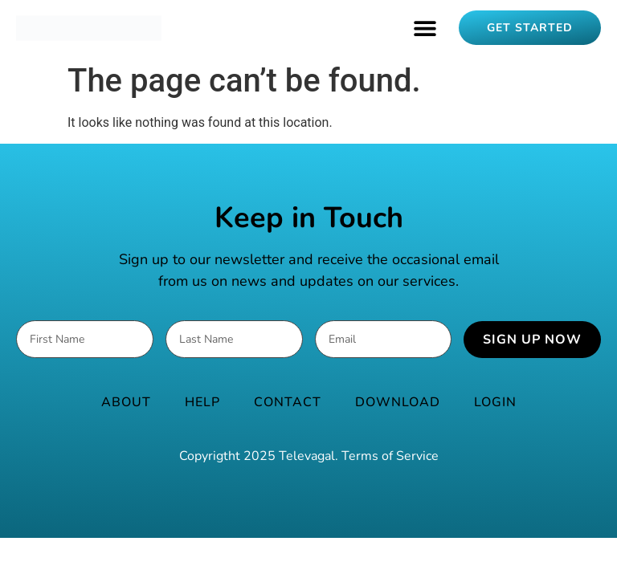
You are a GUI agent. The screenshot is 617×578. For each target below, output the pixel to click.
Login (495, 402)
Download (397, 402)
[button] (425, 28)
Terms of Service (390, 456)
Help (202, 402)
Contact (287, 402)
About (126, 402)
